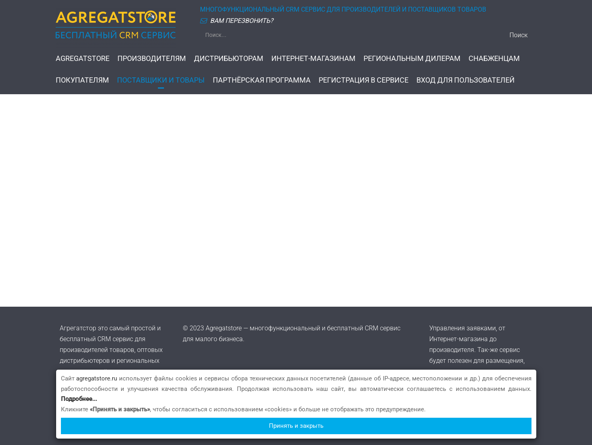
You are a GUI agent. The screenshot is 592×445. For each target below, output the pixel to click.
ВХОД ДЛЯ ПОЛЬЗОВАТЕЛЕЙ (465, 80)
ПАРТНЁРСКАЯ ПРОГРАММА (262, 80)
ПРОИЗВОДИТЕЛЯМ (151, 59)
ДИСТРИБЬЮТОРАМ (228, 59)
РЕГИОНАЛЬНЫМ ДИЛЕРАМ (412, 59)
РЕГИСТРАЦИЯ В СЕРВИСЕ (363, 80)
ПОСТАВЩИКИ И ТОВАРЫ (161, 80)
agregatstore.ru (96, 378)
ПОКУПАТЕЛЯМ (82, 80)
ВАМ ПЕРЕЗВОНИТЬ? (241, 20)
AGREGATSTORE (82, 59)
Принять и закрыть (296, 425)
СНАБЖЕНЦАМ (494, 59)
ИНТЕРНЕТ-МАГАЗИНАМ (313, 59)
